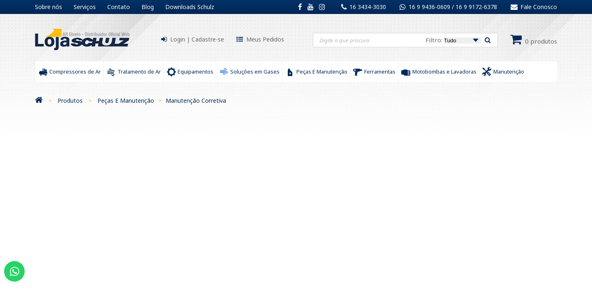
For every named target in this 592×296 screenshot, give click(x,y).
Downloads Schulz (189, 7)
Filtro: (453, 40)
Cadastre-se (208, 39)
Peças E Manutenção (125, 100)
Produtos (70, 100)
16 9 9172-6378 (476, 7)
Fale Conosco (534, 7)
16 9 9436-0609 (430, 7)
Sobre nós (48, 7)
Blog (147, 7)
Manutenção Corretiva (196, 100)
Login (177, 39)
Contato (118, 7)
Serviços (85, 7)
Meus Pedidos (265, 39)
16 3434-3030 (367, 7)
